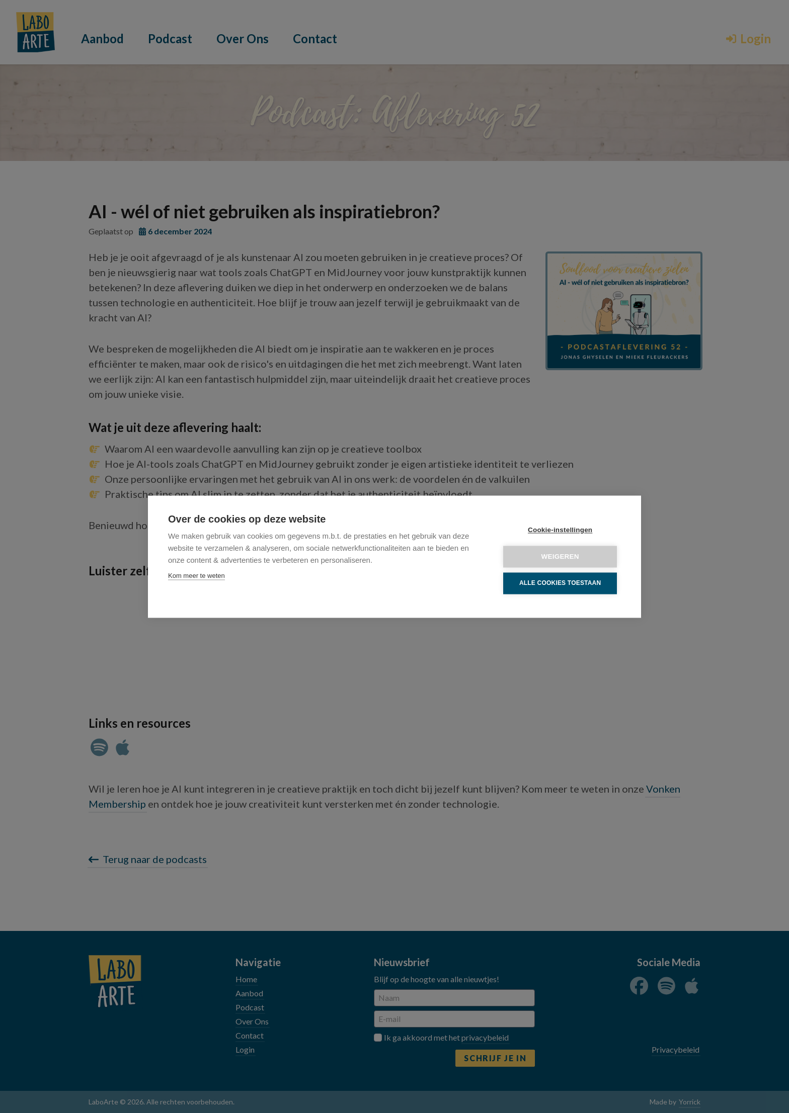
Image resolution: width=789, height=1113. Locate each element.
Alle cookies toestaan (560, 583)
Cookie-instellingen (560, 530)
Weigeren (560, 556)
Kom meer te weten (196, 575)
